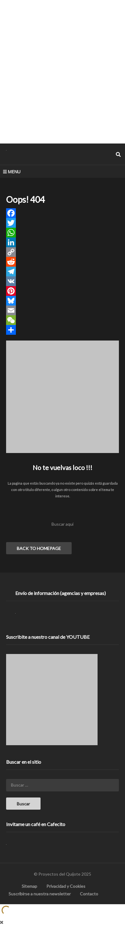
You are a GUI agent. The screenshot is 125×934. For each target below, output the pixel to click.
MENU (11, 172)
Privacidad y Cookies (65, 886)
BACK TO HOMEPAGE (39, 548)
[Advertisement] (62, 71)
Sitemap (29, 886)
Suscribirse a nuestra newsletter (40, 893)
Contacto (89, 893)
